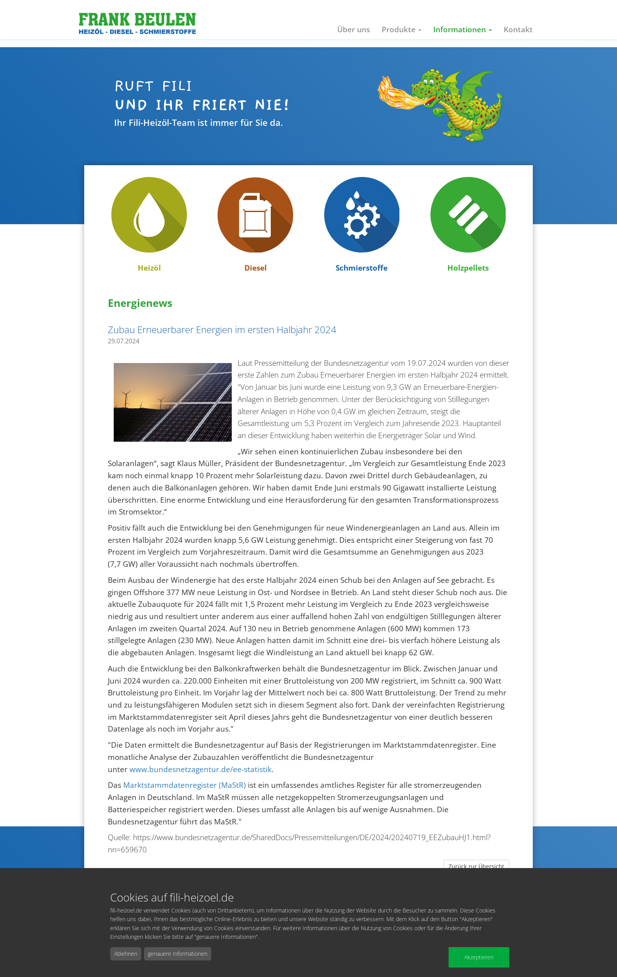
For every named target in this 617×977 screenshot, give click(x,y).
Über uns (353, 29)
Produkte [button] (401, 29)
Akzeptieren (478, 957)
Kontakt (518, 29)
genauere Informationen (177, 953)
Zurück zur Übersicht (476, 866)
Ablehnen (125, 953)
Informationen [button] (462, 29)
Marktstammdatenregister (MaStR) (184, 785)
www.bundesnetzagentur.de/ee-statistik (200, 769)
